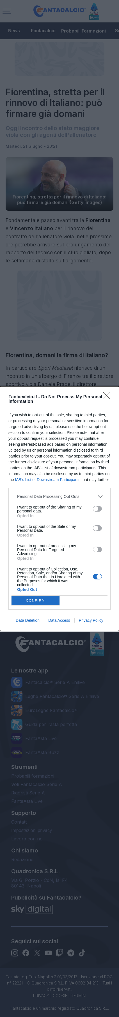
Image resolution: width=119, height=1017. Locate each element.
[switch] (97, 509)
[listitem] (59, 497)
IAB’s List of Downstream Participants (47, 479)
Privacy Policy (91, 620)
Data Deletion (28, 620)
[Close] (108, 397)
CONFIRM (35, 600)
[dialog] (59, 508)
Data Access (59, 620)
